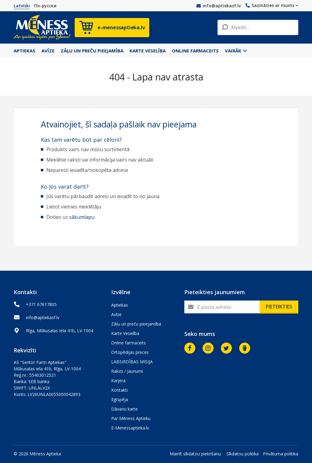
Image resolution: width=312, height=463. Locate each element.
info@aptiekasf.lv (219, 6)
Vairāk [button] (236, 51)
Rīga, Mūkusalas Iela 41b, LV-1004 (59, 330)
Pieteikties (279, 306)
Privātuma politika (280, 454)
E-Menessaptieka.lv (130, 428)
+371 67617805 (41, 304)
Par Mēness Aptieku (131, 418)
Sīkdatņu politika (242, 454)
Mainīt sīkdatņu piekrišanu (195, 454)
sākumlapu (81, 217)
